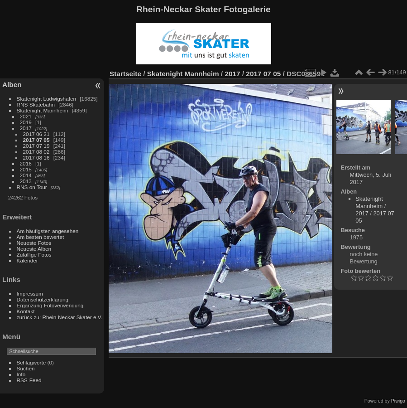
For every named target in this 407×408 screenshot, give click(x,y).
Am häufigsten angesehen (48, 231)
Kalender (27, 260)
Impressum (30, 293)
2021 (26, 116)
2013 (26, 181)
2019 (26, 122)
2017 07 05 (36, 140)
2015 (26, 169)
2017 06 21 (36, 134)
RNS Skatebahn (36, 104)
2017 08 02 (36, 152)
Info (21, 374)
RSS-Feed (29, 380)
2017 (26, 128)
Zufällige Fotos (34, 254)
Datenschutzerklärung (42, 299)
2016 (26, 163)
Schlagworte (31, 362)
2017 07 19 (36, 146)
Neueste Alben (34, 249)
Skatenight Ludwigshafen (46, 99)
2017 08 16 (36, 157)
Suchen (26, 368)
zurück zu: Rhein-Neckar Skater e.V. (59, 317)
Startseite (125, 74)
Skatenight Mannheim (42, 110)
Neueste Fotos (34, 243)
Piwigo (398, 400)
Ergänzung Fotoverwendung (50, 305)
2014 (26, 175)
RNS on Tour (32, 187)
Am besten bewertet (40, 237)
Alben (12, 84)
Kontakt (26, 311)
